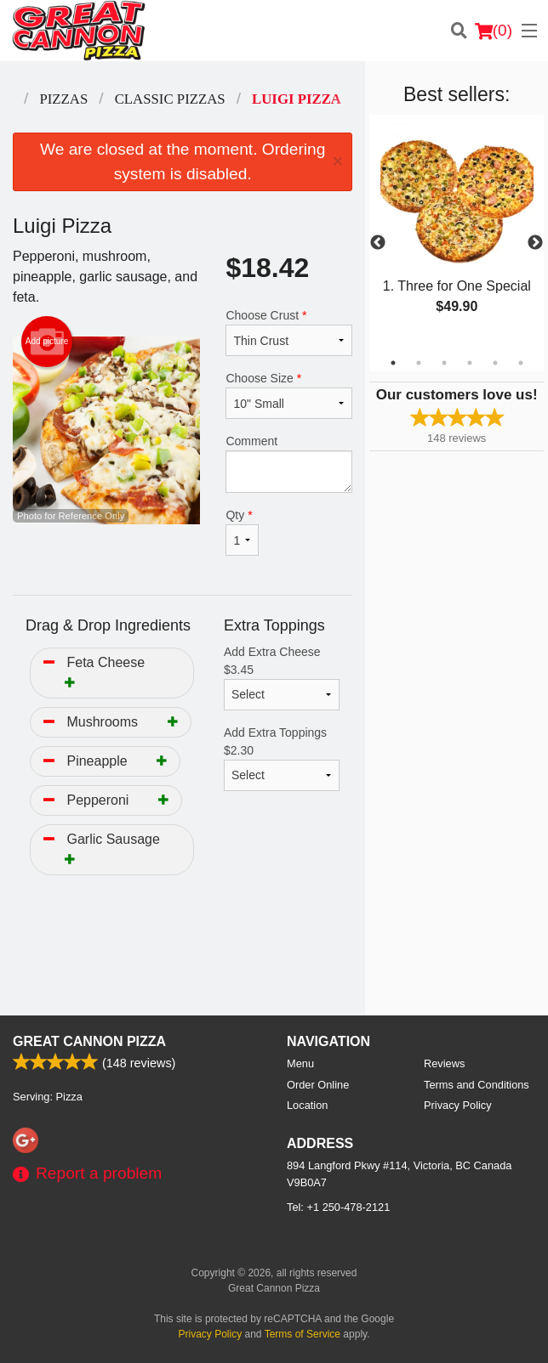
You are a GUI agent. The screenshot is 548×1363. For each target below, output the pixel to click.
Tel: (338, 1207)
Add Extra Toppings (282, 758)
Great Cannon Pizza (89, 1041)
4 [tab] (469, 362)
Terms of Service (302, 1334)
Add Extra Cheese (282, 677)
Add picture (47, 341)
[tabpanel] (456, 233)
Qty (242, 532)
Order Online (318, 1084)
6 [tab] (520, 362)
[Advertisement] (182, 960)
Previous (377, 243)
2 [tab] (418, 362)
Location (307, 1105)
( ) (493, 30)
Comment (288, 463)
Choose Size (288, 395)
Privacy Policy (458, 1105)
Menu (300, 1063)
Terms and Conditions (476, 1084)
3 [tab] (444, 362)
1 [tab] (393, 362)
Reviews (444, 1063)
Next (535, 243)
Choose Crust (288, 332)
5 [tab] (495, 362)
